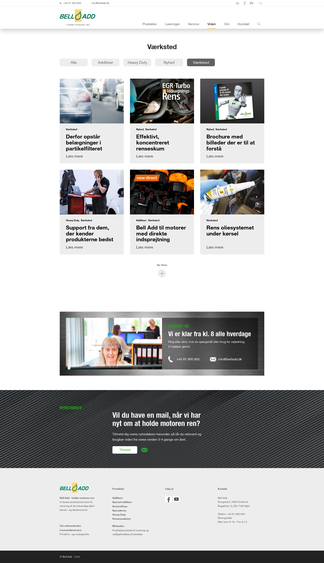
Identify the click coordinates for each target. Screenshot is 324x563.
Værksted (201, 62)
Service (193, 24)
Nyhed (169, 62)
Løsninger (172, 24)
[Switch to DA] (260, 3)
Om (227, 24)
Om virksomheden (70, 526)
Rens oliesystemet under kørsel (230, 230)
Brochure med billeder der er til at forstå (230, 142)
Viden (211, 24)
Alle (74, 62)
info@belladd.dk (100, 3)
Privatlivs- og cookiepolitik (74, 534)
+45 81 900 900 (72, 3)
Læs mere (74, 156)
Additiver (105, 62)
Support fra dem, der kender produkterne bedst (89, 233)
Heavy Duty (137, 62)
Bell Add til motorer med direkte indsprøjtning (161, 233)
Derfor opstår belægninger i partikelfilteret (84, 142)
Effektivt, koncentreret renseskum (152, 142)
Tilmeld (124, 450)
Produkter (150, 24)
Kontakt (243, 24)
